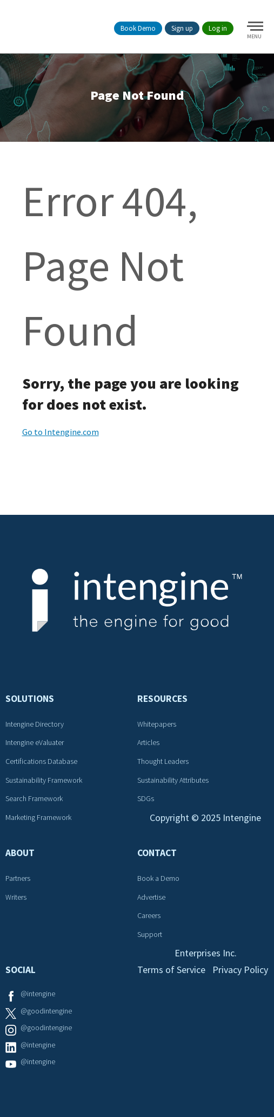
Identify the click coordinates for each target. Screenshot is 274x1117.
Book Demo (138, 28)
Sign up (182, 28)
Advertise (151, 897)
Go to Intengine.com (60, 431)
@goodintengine (46, 1011)
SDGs (145, 798)
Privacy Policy (240, 969)
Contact (157, 853)
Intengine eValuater (34, 742)
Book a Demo (158, 878)
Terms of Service (171, 969)
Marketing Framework (38, 817)
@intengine (38, 993)
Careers (149, 915)
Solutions (29, 699)
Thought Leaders (163, 761)
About (20, 853)
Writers (15, 897)
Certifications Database (41, 761)
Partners (17, 878)
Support (149, 934)
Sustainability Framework (43, 780)
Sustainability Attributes (173, 780)
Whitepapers (156, 724)
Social (20, 970)
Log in (218, 28)
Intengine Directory (34, 724)
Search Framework (34, 798)
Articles (148, 742)
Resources (162, 699)
